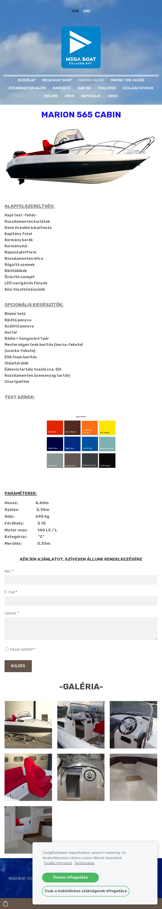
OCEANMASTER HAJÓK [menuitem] (27, 88)
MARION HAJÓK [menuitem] (91, 80)
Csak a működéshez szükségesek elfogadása (86, 891)
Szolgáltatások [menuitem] (138, 88)
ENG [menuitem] (86, 11)
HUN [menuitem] (75, 11)
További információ (58, 863)
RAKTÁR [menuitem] (84, 88)
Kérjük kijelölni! (20, 649)
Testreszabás (85, 863)
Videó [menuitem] (113, 96)
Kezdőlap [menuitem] (26, 80)
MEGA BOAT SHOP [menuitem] (57, 80)
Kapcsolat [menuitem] (91, 96)
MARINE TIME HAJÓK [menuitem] (127, 80)
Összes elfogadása (70, 877)
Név (9, 571)
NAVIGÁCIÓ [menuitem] (62, 88)
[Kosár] (5, 903)
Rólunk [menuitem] (51, 96)
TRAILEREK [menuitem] (107, 88)
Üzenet (12, 613)
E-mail (11, 592)
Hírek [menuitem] (69, 96)
